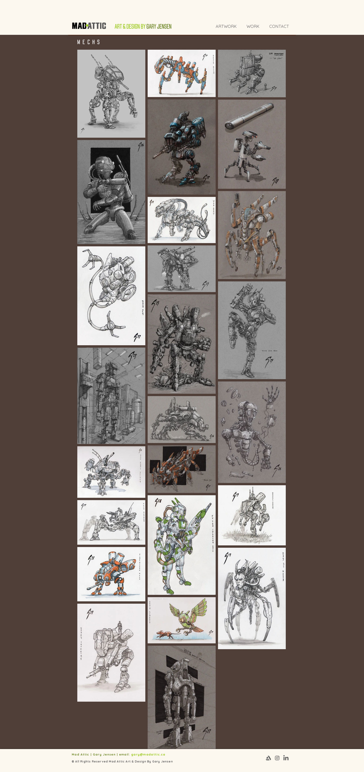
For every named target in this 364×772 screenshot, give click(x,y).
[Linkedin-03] (286, 758)
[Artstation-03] (268, 758)
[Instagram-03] (277, 758)
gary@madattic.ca (149, 754)
